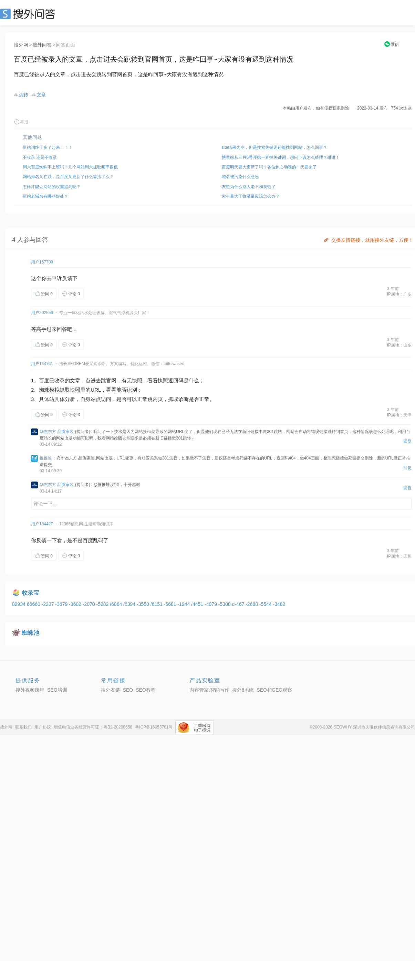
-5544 (266, 604)
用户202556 (42, 312)
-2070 (89, 604)
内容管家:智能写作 (209, 690)
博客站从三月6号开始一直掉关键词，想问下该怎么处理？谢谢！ (281, 157)
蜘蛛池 (30, 633)
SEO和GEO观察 (274, 690)
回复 (407, 441)
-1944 (184, 604)
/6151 (157, 604)
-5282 (103, 604)
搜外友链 (110, 690)
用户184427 (42, 523)
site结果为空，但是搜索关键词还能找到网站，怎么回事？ (275, 147)
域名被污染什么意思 (240, 176)
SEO (29, 14)
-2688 (252, 604)
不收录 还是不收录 (40, 157)
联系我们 (23, 727)
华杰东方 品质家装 (57, 431)
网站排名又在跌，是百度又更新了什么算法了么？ (68, 176)
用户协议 (42, 727)
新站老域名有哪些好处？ (45, 196)
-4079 (211, 604)
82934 (19, 604)
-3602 (76, 604)
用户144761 (42, 363)
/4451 (198, 604)
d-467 (239, 604)
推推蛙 (46, 458)
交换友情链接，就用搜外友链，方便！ (368, 240)
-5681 (171, 604)
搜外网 (21, 45)
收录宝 (30, 593)
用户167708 (42, 262)
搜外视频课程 (29, 690)
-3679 (62, 604)
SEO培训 (57, 690)
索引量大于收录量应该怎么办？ (251, 196)
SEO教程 (146, 690)
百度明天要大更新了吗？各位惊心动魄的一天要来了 (269, 167)
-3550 (144, 604)
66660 (34, 604)
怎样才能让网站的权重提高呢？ (52, 186)
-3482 (279, 604)
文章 (41, 94)
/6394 (130, 604)
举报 (21, 122)
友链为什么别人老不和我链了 (249, 186)
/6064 (116, 604)
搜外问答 (42, 45)
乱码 (98, 540)
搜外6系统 (243, 690)
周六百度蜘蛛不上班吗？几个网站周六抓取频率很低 (70, 167)
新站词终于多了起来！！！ (47, 147)
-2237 (48, 604)
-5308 (225, 604)
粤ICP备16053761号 (154, 727)
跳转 (23, 94)
